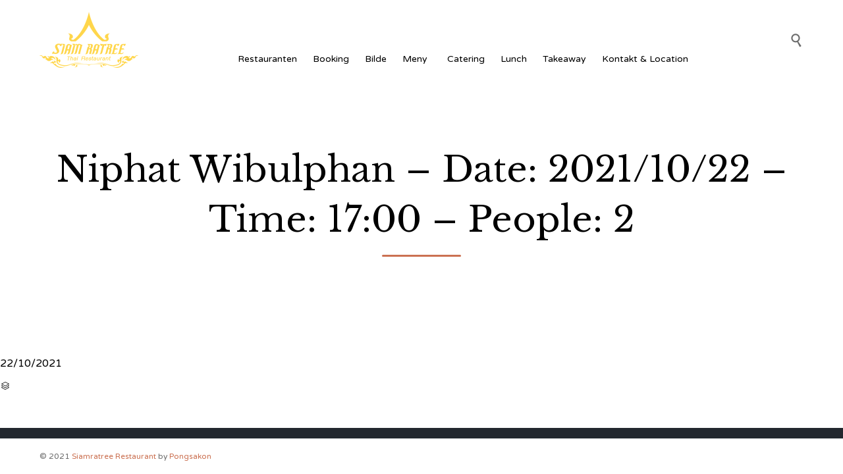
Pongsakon (190, 456)
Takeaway (564, 59)
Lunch (514, 59)
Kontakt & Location (645, 59)
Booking (331, 59)
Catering (466, 59)
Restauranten (267, 59)
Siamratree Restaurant (114, 456)
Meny (416, 59)
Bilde (376, 59)
